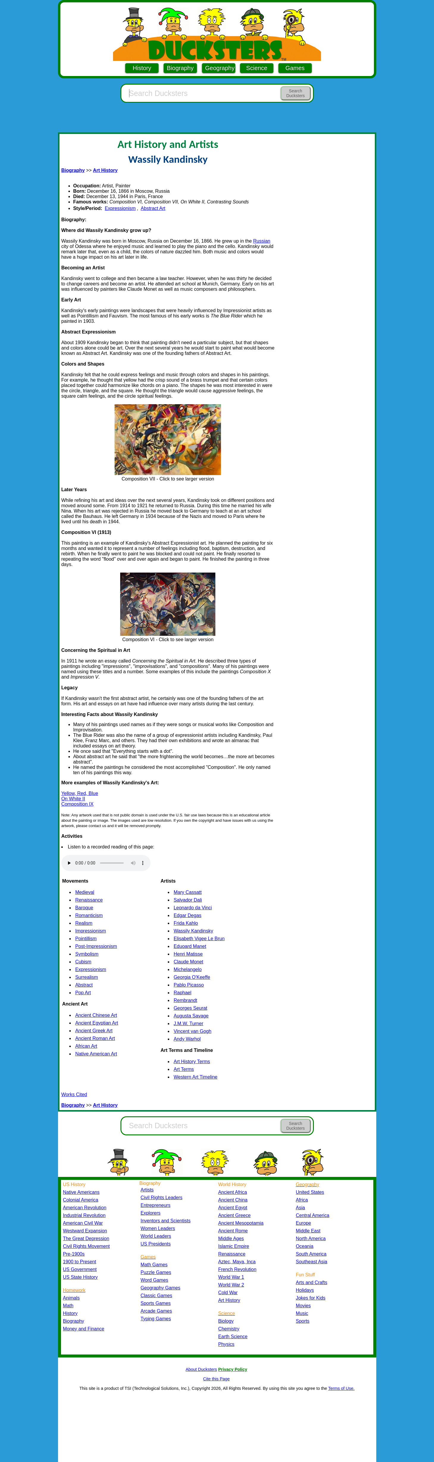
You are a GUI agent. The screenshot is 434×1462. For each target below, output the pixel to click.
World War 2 (231, 1284)
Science (256, 68)
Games (295, 68)
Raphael (183, 992)
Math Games (154, 1264)
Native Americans (81, 1192)
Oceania (305, 1246)
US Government (80, 1269)
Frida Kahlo (186, 923)
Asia (300, 1207)
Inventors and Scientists (166, 1220)
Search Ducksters (295, 93)
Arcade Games (156, 1311)
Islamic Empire (233, 1246)
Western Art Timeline (195, 1076)
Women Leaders (158, 1228)
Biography (180, 68)
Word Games (154, 1280)
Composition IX (77, 804)
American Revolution (84, 1207)
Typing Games (156, 1318)
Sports (303, 1321)
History (142, 68)
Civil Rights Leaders (162, 1197)
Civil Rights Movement (86, 1246)
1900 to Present (79, 1261)
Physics (226, 1344)
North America (311, 1238)
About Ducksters (201, 1369)
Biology (226, 1321)
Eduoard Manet (190, 946)
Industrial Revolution (84, 1215)
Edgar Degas (187, 915)
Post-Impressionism (96, 946)
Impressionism (90, 930)
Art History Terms (192, 1061)
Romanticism (89, 915)
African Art (86, 1046)
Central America (313, 1215)
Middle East (308, 1230)
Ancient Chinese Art (96, 1015)
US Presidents (156, 1243)
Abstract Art (153, 208)
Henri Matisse (188, 954)
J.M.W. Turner (188, 1023)
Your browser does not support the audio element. (106, 863)
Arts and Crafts (312, 1282)
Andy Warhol (187, 1038)
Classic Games (156, 1295)
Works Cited (74, 1094)
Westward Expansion (85, 1230)
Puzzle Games (156, 1272)
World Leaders (156, 1236)
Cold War (228, 1292)
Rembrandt (185, 1000)
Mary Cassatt (188, 892)
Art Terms (184, 1069)
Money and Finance (83, 1328)
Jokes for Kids (310, 1297)
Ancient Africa (232, 1192)
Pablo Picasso (189, 984)
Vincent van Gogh (192, 1031)
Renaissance (89, 900)
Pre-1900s (74, 1253)
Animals (71, 1297)
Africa (302, 1199)
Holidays (305, 1290)
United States (310, 1192)
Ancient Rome (233, 1230)
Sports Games (156, 1303)
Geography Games (161, 1287)
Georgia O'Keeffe (192, 977)
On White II (73, 798)
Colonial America (80, 1199)
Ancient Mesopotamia (241, 1223)
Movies (303, 1305)
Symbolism (86, 954)
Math (68, 1305)
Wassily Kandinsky (193, 930)
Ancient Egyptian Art (96, 1022)
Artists (147, 1189)
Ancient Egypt (232, 1207)
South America (311, 1253)
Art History (229, 1300)
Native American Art (96, 1053)
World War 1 (231, 1277)
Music (302, 1313)
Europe (303, 1223)
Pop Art (83, 992)
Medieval (84, 892)
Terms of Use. (341, 1388)
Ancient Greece (234, 1215)
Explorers (151, 1213)
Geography (220, 68)
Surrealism (86, 977)
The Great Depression (86, 1238)
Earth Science (233, 1336)
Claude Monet (188, 961)
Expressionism (120, 208)
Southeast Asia (312, 1261)
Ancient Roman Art (95, 1038)
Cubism (83, 961)
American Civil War (83, 1223)
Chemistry (228, 1328)
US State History (80, 1277)
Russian (261, 241)
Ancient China (233, 1199)
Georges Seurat (190, 1008)
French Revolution (237, 1269)
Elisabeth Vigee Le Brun (199, 938)
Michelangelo (188, 969)
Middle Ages (231, 1238)
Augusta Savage (191, 1015)
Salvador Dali (188, 900)
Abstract (84, 984)
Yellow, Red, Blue (79, 793)
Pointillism (86, 938)
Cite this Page (216, 1378)
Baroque (84, 907)
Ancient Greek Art (93, 1030)
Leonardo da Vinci (193, 907)
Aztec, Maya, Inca (237, 1261)
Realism (84, 923)
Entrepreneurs (155, 1205)
